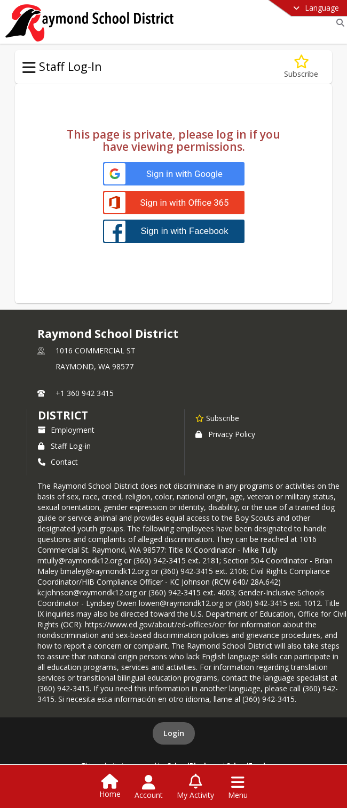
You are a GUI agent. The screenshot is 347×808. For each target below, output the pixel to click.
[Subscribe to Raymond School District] (217, 418)
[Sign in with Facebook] (174, 231)
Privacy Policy (225, 434)
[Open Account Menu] (149, 787)
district (63, 415)
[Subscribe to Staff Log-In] (301, 67)
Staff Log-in (64, 446)
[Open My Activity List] (195, 787)
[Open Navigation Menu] (238, 787)
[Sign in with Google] (174, 174)
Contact (58, 462)
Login (173, 733)
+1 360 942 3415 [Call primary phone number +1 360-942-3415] (85, 393)
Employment (66, 430)
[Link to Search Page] (338, 23)
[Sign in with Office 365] (174, 203)
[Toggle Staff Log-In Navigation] (29, 67)
